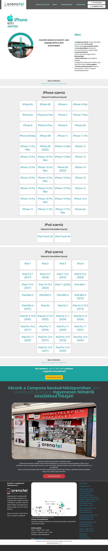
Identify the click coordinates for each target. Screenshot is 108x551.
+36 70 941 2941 (96, 2)
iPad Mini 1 (80, 284)
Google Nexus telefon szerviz (88, 497)
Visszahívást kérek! (54, 377)
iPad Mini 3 (45, 295)
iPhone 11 (63, 135)
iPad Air (45, 305)
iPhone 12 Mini (63, 146)
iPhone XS (80, 125)
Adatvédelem (83, 536)
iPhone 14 (80, 167)
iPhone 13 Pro (27, 167)
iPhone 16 (80, 188)
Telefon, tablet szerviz (86, 529)
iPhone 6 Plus (80, 104)
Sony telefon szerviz (85, 503)
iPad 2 (45, 263)
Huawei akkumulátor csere (87, 522)
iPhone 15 (80, 177)
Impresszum (83, 534)
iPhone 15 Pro (27, 188)
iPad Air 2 (63, 305)
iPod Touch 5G (45, 236)
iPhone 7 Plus (80, 114)
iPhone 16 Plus (63, 198)
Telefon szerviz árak (42, 4)
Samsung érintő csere (86, 517)
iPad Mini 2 (28, 295)
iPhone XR (45, 135)
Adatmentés (81, 4)
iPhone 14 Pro (27, 177)
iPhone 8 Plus (45, 125)
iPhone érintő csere (85, 510)
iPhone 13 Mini (63, 156)
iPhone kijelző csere (85, 512)
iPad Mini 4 (63, 295)
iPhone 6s (27, 114)
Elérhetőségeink (66, 4)
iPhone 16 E (80, 198)
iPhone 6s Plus (45, 114)
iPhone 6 (62, 104)
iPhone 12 (80, 146)
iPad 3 (62, 263)
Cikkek (54, 4)
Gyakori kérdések (84, 538)
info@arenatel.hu (40, 539)
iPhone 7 (62, 114)
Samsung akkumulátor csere (88, 515)
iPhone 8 (27, 125)
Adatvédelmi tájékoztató (52, 543)
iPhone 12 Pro (27, 156)
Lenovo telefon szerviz (86, 495)
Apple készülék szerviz (86, 489)
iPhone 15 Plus (63, 188)
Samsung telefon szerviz (87, 501)
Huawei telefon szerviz (86, 491)
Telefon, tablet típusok (86, 531)
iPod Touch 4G (62, 236)
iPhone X (63, 125)
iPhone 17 (27, 209)
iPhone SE (45, 104)
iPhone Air (80, 209)
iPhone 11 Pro (80, 135)
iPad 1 (27, 263)
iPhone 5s (27, 104)
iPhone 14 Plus (63, 177)
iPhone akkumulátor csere (87, 508)
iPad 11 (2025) (62, 284)
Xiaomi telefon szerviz (86, 505)
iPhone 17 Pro (45, 209)
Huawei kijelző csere (85, 526)
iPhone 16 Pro (27, 198)
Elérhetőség (83, 483)
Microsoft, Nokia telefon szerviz (89, 499)
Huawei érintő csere (85, 524)
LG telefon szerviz (85, 493)
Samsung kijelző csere (86, 519)
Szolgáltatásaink (84, 486)
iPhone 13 (80, 156)
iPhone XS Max (28, 135)
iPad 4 (80, 263)
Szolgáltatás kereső (96, 6)
